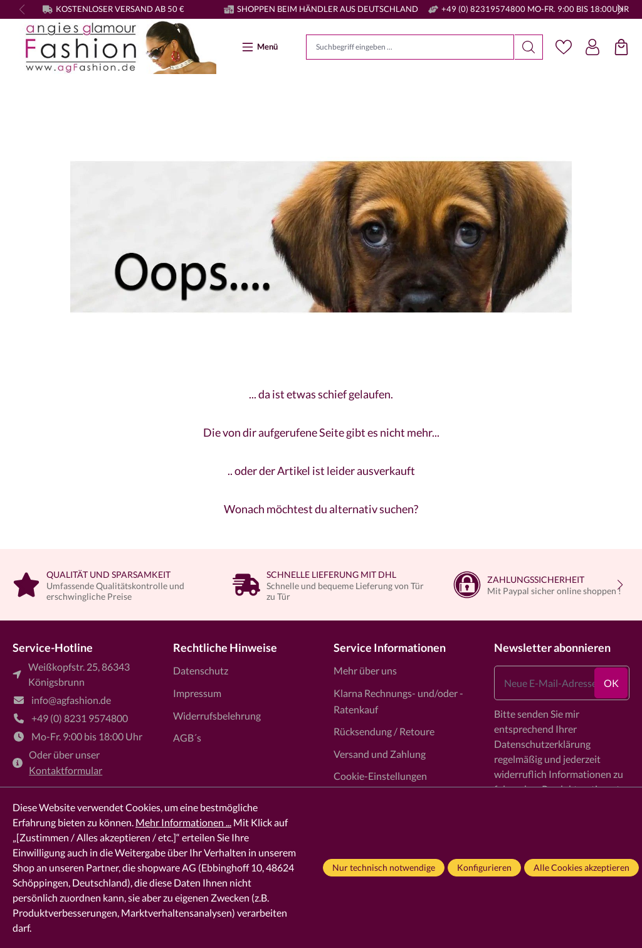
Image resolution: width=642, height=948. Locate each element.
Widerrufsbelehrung (217, 716)
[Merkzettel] (563, 47)
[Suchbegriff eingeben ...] (410, 47)
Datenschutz (200, 670)
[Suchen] (529, 47)
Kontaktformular (65, 770)
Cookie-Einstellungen (380, 776)
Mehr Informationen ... (183, 822)
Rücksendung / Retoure (384, 731)
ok (611, 683)
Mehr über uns (365, 670)
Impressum (197, 693)
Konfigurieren (484, 867)
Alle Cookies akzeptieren (581, 867)
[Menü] (261, 47)
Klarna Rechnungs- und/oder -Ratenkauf (398, 701)
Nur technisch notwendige (383, 867)
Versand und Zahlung (380, 754)
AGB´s (187, 737)
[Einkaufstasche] (621, 47)
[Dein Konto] (592, 47)
